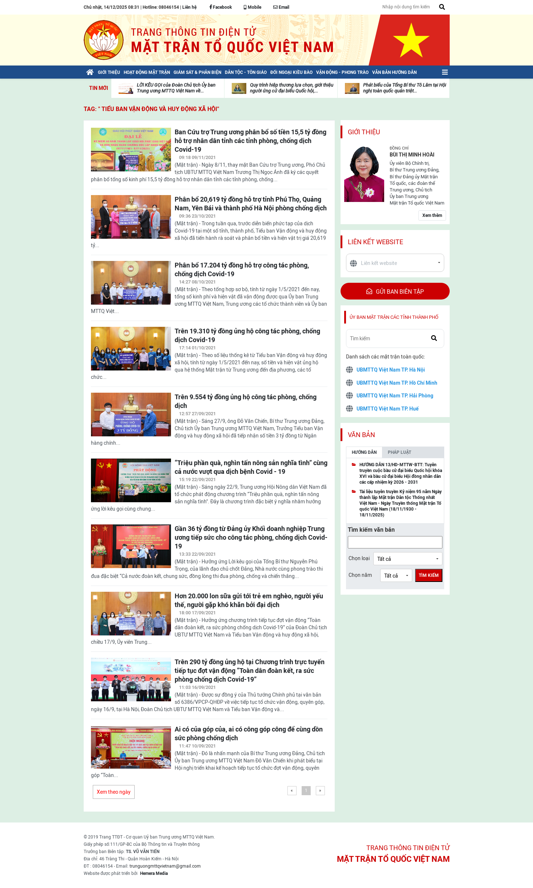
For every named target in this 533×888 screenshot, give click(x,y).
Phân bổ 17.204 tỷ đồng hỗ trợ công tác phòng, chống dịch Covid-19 (242, 269)
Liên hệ (189, 7)
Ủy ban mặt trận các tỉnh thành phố (394, 317)
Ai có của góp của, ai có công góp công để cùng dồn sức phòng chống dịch (249, 733)
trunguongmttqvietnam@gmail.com (165, 866)
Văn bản (361, 435)
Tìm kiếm (429, 575)
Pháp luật (399, 452)
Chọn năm (360, 575)
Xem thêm (432, 215)
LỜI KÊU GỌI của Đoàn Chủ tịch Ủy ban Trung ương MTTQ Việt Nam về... (176, 88)
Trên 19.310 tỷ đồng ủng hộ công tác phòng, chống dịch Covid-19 (247, 335)
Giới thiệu (364, 132)
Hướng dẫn (364, 452)
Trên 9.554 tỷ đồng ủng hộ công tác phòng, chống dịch (246, 401)
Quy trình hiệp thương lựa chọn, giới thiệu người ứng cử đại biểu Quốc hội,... (291, 88)
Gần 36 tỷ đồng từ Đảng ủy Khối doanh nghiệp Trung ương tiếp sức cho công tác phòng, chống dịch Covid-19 (251, 537)
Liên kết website (375, 242)
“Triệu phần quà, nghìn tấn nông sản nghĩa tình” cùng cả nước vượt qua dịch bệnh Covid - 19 (251, 467)
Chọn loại (359, 558)
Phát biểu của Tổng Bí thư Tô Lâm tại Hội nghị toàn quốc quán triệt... (404, 88)
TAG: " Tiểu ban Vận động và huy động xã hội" (151, 109)
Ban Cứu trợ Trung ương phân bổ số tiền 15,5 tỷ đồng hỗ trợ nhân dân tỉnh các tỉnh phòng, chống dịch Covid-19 (250, 140)
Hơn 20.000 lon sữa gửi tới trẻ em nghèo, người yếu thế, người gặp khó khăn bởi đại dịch (249, 600)
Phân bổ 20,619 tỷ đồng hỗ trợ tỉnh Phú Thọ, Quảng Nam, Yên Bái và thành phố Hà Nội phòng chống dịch (251, 203)
